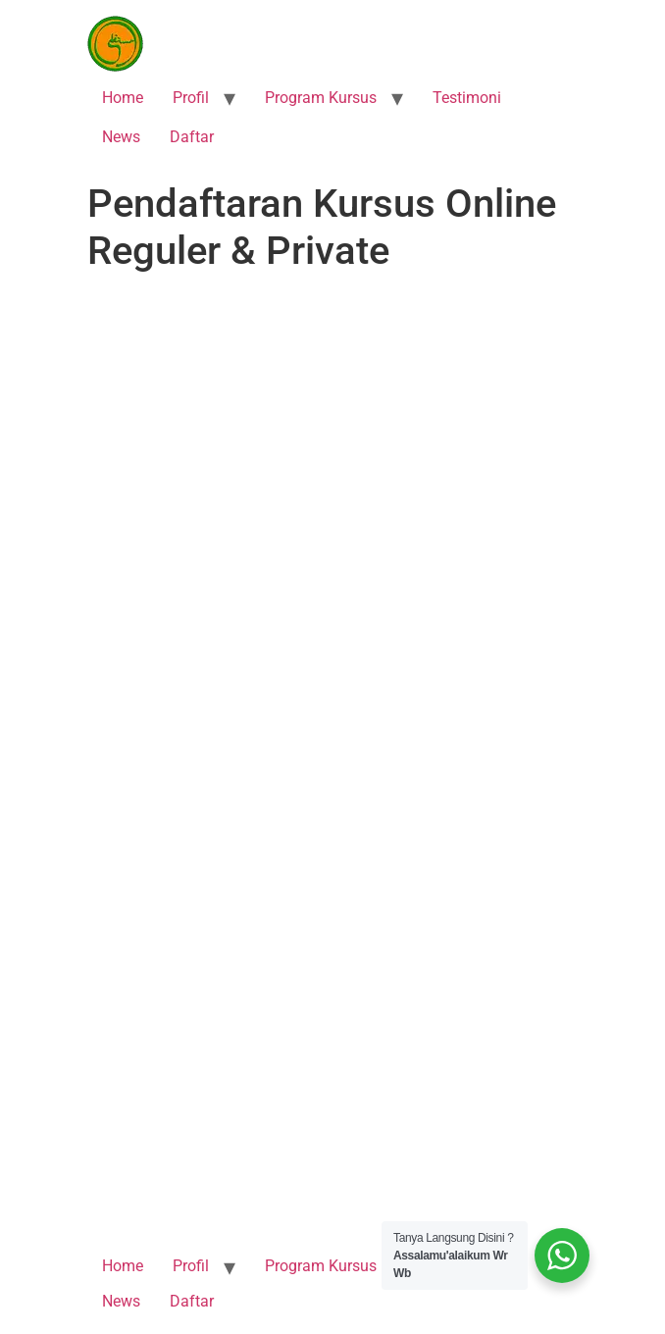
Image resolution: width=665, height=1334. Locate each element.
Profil (191, 97)
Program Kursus (321, 97)
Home (122, 97)
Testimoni (467, 97)
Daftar (192, 137)
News (121, 137)
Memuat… (332, 749)
